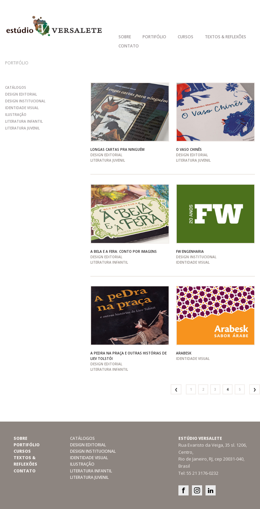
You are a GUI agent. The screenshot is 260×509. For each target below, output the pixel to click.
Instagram (197, 490)
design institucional (25, 101)
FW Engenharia (190, 251)
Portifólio (154, 37)
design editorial (21, 94)
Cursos (185, 37)
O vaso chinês (189, 149)
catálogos (15, 87)
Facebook (183, 490)
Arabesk (183, 353)
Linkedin (210, 490)
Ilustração (15, 114)
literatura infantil (24, 121)
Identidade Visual (22, 107)
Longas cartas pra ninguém (117, 149)
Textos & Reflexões (225, 37)
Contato (128, 46)
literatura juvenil (22, 128)
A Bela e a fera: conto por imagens (123, 251)
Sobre (124, 37)
